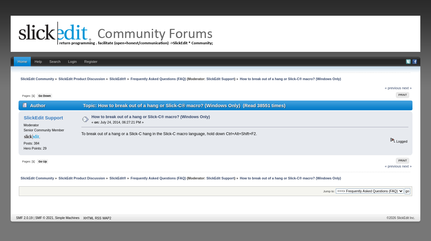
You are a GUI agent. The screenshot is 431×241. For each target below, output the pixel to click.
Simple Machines (67, 218)
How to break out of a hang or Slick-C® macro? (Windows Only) (150, 117)
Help (38, 61)
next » (407, 88)
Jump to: (329, 191)
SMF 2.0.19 (24, 218)
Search (55, 61)
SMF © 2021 (44, 218)
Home (22, 61)
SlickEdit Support (220, 79)
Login (72, 61)
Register (90, 61)
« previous (393, 88)
